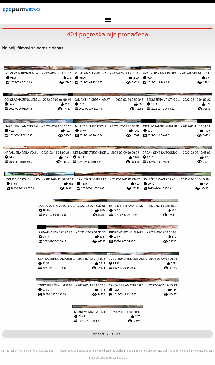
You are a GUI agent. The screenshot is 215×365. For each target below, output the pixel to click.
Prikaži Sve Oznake (107, 334)
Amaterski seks (96, 357)
